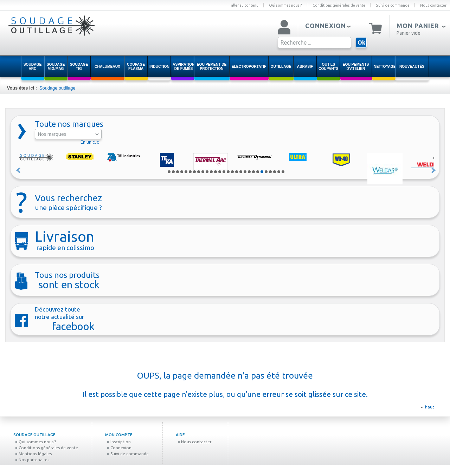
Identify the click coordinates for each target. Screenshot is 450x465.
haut (429, 407)
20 (249, 171)
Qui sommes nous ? (285, 5)
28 (283, 171)
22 (257, 171)
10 (207, 171)
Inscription (119, 441)
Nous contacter (433, 5)
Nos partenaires (32, 459)
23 (262, 171)
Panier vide (408, 33)
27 (278, 171)
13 (219, 171)
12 (215, 171)
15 (228, 171)
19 (245, 171)
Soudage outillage (57, 88)
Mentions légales (33, 453)
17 (236, 171)
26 (274, 171)
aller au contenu (244, 5)
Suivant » (433, 170)
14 (224, 171)
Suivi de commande (393, 5)
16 (232, 171)
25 (270, 171)
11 (211, 171)
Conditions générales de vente (339, 5)
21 (253, 171)
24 (266, 171)
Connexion (119, 447)
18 (240, 171)
